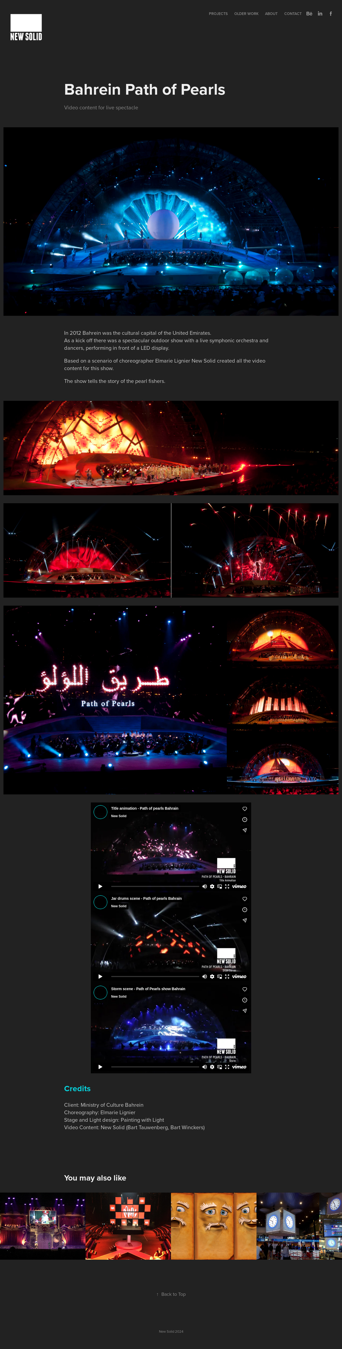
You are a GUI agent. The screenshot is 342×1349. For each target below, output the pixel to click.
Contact (293, 13)
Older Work (246, 13)
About (271, 13)
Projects (218, 13)
